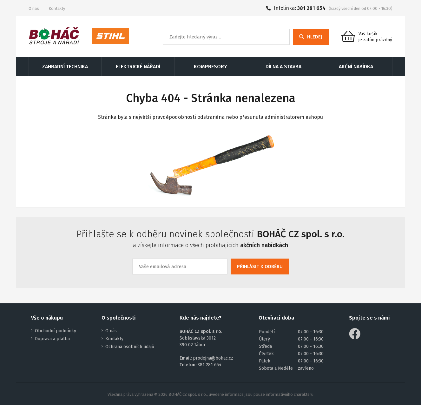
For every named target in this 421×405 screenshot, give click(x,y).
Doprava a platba (52, 338)
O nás (34, 8)
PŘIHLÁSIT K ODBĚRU (260, 266)
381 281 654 (311, 8)
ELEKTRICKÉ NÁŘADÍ (138, 67)
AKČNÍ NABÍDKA (356, 67)
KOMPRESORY (210, 67)
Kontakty (57, 8)
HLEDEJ (310, 37)
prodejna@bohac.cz (213, 358)
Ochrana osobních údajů (129, 346)
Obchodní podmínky (55, 331)
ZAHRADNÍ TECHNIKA (65, 67)
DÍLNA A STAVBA (283, 67)
